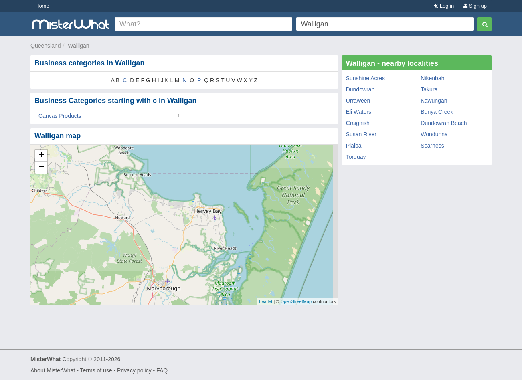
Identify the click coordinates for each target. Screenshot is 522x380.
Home (42, 6)
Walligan (78, 45)
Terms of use (96, 370)
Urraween (358, 100)
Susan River (361, 134)
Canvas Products (59, 116)
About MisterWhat (52, 370)
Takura (429, 89)
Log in (444, 6)
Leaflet (265, 301)
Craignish (358, 123)
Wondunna (434, 134)
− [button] (41, 168)
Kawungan (434, 100)
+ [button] (41, 156)
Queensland (45, 45)
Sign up (475, 6)
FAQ (162, 370)
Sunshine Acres (365, 78)
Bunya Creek (437, 112)
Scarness (432, 145)
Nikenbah (432, 78)
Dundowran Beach (444, 123)
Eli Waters (358, 112)
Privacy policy (134, 370)
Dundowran (360, 89)
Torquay (356, 157)
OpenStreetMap (296, 301)
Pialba (354, 145)
